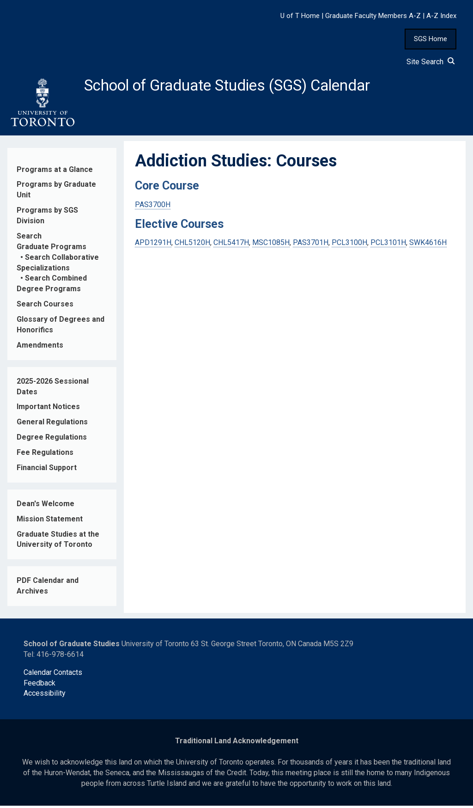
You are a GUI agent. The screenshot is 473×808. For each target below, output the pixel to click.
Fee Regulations (45, 455)
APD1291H (153, 245)
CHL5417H (231, 245)
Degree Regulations (52, 439)
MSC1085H (271, 245)
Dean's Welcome (45, 506)
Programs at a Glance (55, 171)
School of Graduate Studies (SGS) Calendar (243, 86)
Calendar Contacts (53, 674)
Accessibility (45, 696)
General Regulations (52, 424)
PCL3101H (388, 245)
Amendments (40, 347)
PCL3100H (349, 245)
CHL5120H (192, 245)
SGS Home (430, 39)
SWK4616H (428, 245)
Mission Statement (50, 521)
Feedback (39, 685)
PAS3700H (152, 206)
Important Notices (48, 409)
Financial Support (47, 470)
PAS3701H (310, 245)
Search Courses (45, 306)
